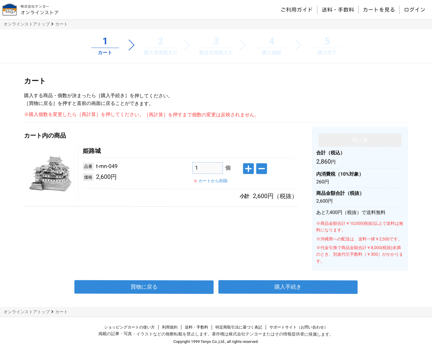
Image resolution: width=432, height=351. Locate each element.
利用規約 (170, 327)
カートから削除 (213, 180)
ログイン (414, 9)
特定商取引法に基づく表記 (238, 327)
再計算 (360, 139)
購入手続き (288, 287)
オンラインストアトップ (27, 24)
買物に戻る (144, 287)
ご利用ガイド (296, 9)
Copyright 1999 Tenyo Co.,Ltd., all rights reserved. (216, 341)
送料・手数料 (338, 9)
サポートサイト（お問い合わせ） (298, 327)
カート (61, 24)
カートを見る (379, 9)
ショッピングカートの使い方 (129, 327)
